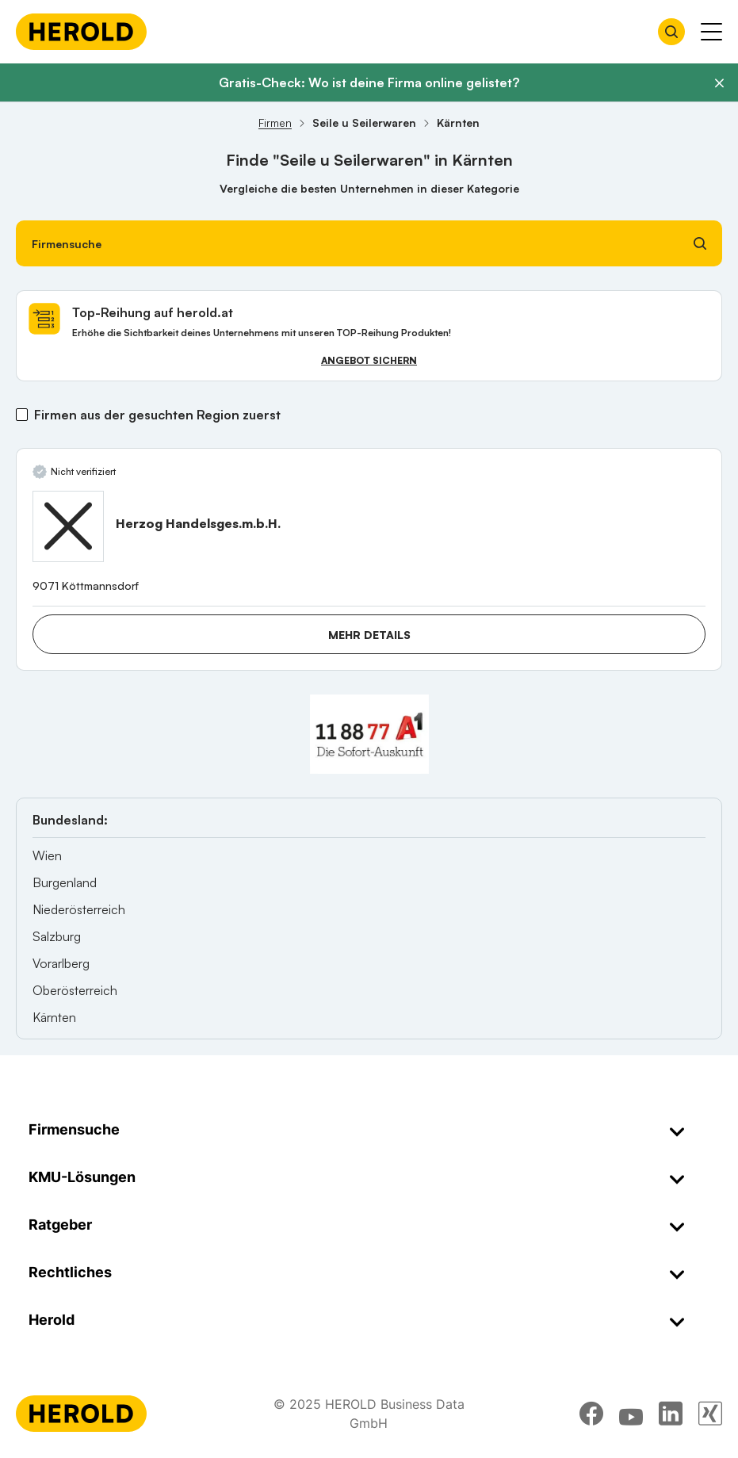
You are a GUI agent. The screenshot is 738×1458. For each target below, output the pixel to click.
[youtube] (631, 1413)
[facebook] (591, 1413)
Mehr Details (369, 634)
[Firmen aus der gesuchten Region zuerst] (22, 414)
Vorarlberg (61, 963)
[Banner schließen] (718, 83)
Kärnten (54, 1017)
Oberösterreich (75, 990)
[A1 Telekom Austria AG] (369, 734)
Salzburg (57, 936)
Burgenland (65, 882)
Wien (47, 855)
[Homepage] (81, 31)
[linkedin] (671, 1413)
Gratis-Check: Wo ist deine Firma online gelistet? (369, 82)
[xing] (710, 1413)
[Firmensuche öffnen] (671, 31)
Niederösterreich (79, 909)
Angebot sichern (369, 360)
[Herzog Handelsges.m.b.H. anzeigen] (68, 526)
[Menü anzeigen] (711, 31)
